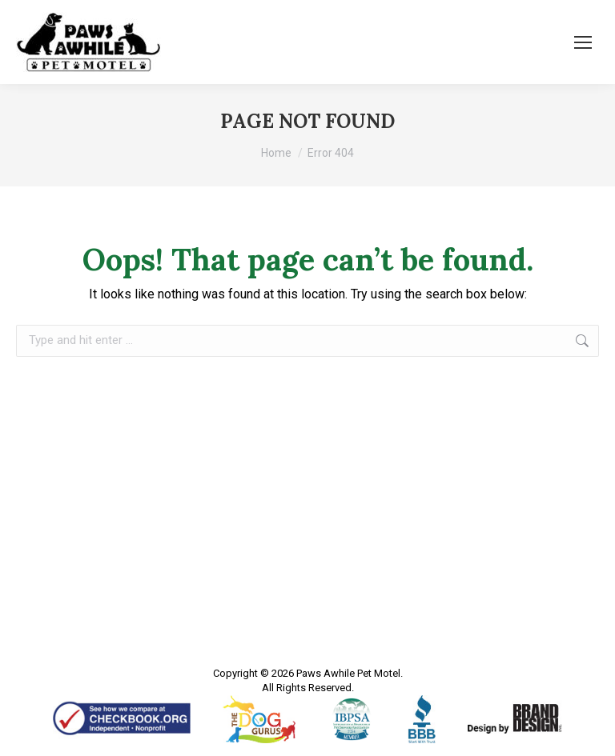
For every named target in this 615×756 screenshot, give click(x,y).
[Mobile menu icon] (583, 42)
